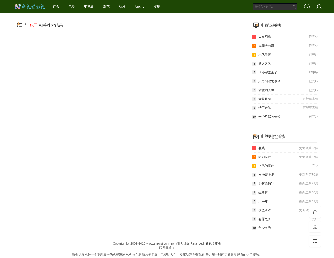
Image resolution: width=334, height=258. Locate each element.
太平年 (285, 201)
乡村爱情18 (285, 183)
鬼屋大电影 (285, 46)
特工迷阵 (285, 108)
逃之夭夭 (285, 63)
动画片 (139, 6)
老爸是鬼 (285, 99)
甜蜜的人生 (285, 90)
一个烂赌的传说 (285, 117)
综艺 (106, 6)
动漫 (122, 6)
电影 (71, 6)
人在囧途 (285, 37)
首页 (56, 6)
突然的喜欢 (285, 166)
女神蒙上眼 (285, 175)
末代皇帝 (285, 54)
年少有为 (285, 228)
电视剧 (89, 6)
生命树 (285, 192)
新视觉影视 (213, 243)
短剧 (157, 6)
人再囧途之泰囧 (285, 81)
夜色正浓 (285, 210)
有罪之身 (285, 219)
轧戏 (285, 148)
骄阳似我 (285, 157)
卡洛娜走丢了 (285, 72)
